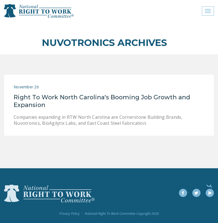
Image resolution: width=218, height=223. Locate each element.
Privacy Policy (69, 213)
